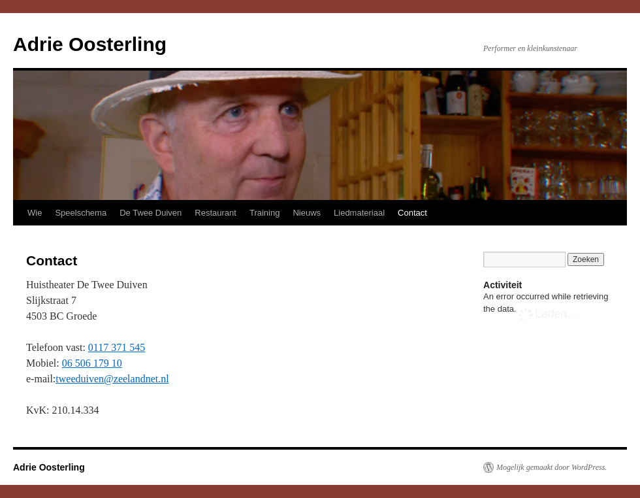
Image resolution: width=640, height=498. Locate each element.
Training (264, 213)
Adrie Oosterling (90, 44)
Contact (412, 213)
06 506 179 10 (92, 363)
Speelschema (80, 213)
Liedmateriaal (359, 213)
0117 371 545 (116, 347)
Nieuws (307, 213)
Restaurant (215, 213)
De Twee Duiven (151, 213)
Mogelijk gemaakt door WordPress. (551, 467)
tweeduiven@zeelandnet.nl (112, 378)
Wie (34, 213)
